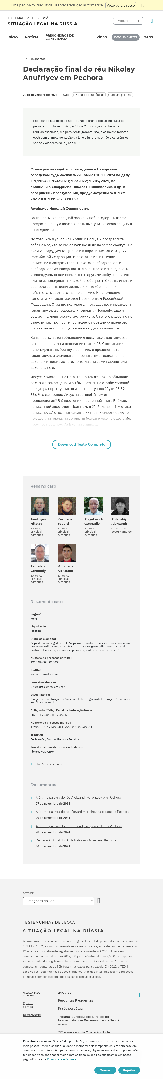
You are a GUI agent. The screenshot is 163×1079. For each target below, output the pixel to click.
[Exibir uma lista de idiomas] (142, 5)
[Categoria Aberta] (98, 901)
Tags (148, 37)
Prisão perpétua (70, 1008)
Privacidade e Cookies (61, 1059)
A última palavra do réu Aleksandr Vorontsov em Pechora (78, 797)
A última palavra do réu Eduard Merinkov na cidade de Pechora (82, 812)
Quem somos (28, 1005)
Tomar (105, 1070)
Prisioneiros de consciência (60, 37)
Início (13, 37)
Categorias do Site (41, 901)
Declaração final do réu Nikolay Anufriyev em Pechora (76, 840)
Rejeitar (129, 1070)
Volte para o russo (121, 5)
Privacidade (32, 1015)
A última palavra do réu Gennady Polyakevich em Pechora (79, 826)
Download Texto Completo (81, 444)
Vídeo (102, 37)
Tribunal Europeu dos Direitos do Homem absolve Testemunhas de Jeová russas (88, 1020)
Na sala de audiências (90, 95)
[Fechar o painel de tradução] (159, 5)
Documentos (125, 37)
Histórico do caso (49, 764)
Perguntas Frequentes (75, 1000)
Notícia (31, 37)
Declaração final (120, 95)
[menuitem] (12, 37)
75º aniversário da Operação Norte (84, 1032)
